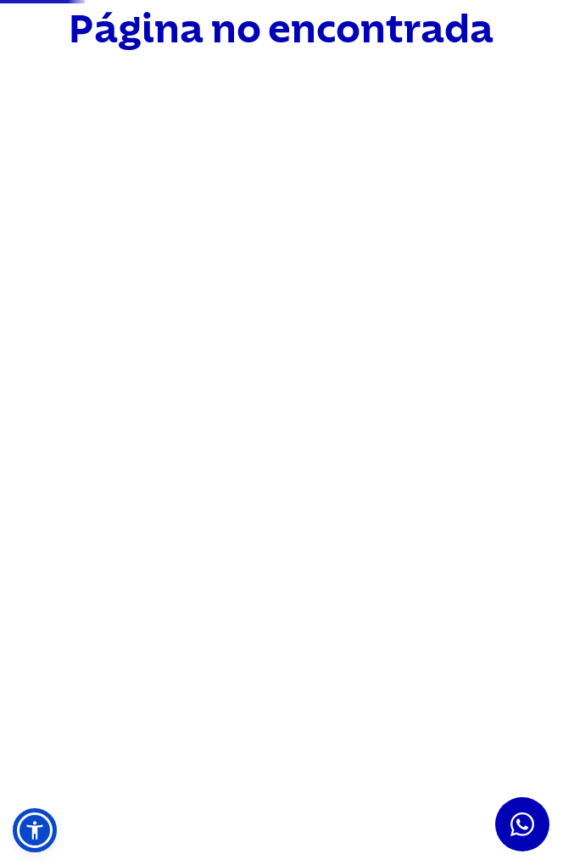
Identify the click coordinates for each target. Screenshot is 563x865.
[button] (35, 830)
